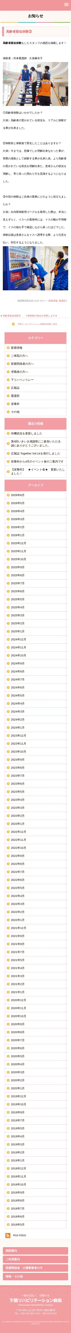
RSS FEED (19, 1235)
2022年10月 (18, 847)
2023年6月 (18, 783)
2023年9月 (18, 759)
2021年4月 (18, 968)
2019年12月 (18, 1096)
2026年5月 (18, 503)
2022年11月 (18, 839)
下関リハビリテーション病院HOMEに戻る (37, 324)
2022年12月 (18, 831)
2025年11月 (18, 551)
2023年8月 (18, 767)
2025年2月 (18, 623)
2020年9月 (18, 1024)
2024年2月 (18, 719)
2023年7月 (18, 775)
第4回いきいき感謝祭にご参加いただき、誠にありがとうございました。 (37, 443)
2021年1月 (18, 992)
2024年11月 (18, 647)
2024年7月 (18, 679)
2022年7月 (18, 871)
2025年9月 (18, 567)
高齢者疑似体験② (12, 315)
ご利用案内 (13, 1259)
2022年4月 (18, 895)
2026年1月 (18, 535)
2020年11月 (18, 1008)
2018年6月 (18, 1216)
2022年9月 (18, 855)
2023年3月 (18, 807)
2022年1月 (18, 919)
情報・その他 (14, 1276)
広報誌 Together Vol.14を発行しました (35, 453)
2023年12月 (18, 735)
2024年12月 (18, 639)
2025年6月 (18, 591)
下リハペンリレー (22, 379)
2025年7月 (18, 583)
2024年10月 (18, 655)
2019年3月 (18, 1144)
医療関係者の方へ (22, 363)
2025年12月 (18, 543)
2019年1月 (18, 1160)
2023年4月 (18, 799)
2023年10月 (18, 751)
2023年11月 (18, 743)
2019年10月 (18, 1104)
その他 (15, 411)
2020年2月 (18, 1080)
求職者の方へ (19, 371)
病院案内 (11, 1250)
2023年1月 (18, 823)
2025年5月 (18, 599)
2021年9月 (18, 936)
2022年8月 (18, 863)
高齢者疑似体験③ (19, 31)
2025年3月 (18, 615)
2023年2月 (18, 815)
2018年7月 (18, 1208)
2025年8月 (18, 575)
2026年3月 (18, 519)
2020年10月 (18, 1016)
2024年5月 (18, 695)
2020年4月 (18, 1064)
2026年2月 (18, 527)
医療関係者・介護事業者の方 (24, 1267)
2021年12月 (18, 928)
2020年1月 (18, 1088)
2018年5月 (18, 1224)
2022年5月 (18, 887)
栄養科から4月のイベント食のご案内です (37, 461)
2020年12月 (18, 1000)
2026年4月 (18, 511)
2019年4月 (18, 1136)
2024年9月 (18, 663)
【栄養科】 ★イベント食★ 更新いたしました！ (38, 471)
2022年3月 (18, 903)
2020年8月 (18, 1032)
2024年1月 (18, 727)
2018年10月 (18, 1184)
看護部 (62, 300)
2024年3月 (18, 711)
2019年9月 (18, 1112)
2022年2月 (18, 911)
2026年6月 (18, 495)
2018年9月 (18, 1192)
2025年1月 (18, 631)
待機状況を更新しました (26, 433)
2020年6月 (18, 1048)
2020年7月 (18, 1040)
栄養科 (15, 403)
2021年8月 (18, 944)
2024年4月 (18, 703)
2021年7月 (18, 952)
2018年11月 (18, 1176)
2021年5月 (18, 960)
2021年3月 (18, 976)
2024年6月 (18, 687)
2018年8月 (18, 1200)
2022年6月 (18, 879)
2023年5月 (18, 791)
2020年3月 (18, 1072)
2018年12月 (18, 1168)
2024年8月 (18, 671)
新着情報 (53, 300)
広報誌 (15, 387)
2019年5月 (18, 1128)
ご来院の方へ (19, 355)
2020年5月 (18, 1056)
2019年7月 (18, 1120)
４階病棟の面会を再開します (40, 315)
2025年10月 (18, 559)
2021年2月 (18, 984)
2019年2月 (18, 1152)
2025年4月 (18, 607)
